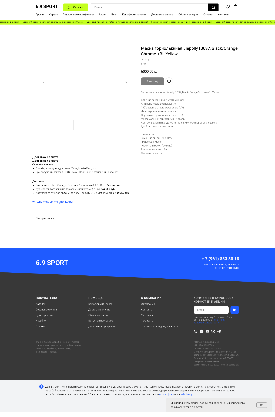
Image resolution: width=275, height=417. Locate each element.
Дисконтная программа (102, 326)
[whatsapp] (201, 331)
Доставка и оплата (162, 14)
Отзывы (208, 14)
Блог (114, 14)
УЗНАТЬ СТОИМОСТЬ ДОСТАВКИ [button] (52, 202)
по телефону (166, 394)
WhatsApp (187, 394)
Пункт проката (44, 315)
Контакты (223, 14)
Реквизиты (147, 320)
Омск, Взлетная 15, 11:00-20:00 (221, 264)
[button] (228, 6)
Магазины (147, 315)
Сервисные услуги (46, 309)
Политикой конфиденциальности (209, 321)
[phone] (196, 331)
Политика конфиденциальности (159, 326)
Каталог (40, 304)
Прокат (40, 14)
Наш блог (41, 320)
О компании (148, 304)
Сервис (53, 14)
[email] (207, 331)
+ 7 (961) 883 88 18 (220, 258)
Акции (102, 14)
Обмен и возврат (188, 14)
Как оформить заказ (134, 14)
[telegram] (219, 331)
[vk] (213, 331)
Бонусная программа (100, 320)
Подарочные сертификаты (78, 14)
